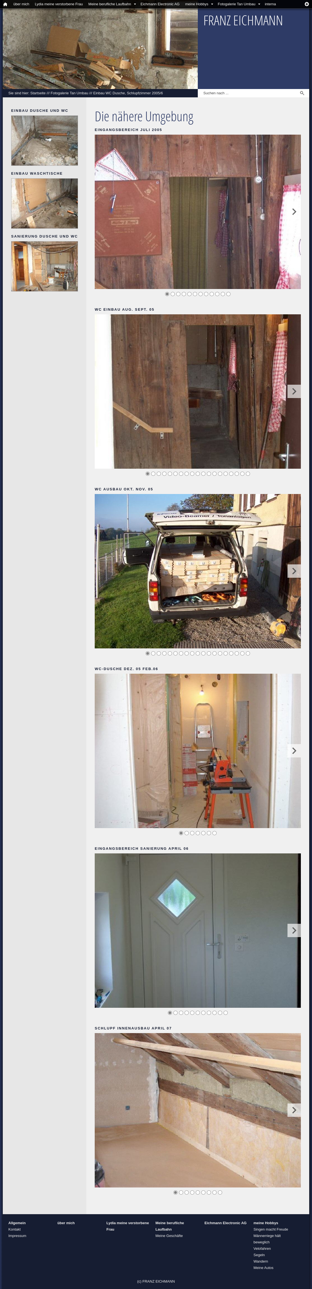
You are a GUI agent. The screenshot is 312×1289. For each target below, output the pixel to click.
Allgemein (17, 1223)
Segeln (259, 1255)
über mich (21, 4)
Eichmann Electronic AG (160, 4)
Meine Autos (264, 1268)
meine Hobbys (196, 4)
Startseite (38, 93)
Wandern (261, 1261)
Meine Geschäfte (169, 1236)
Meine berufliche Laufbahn (109, 4)
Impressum (17, 1236)
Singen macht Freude (271, 1229)
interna (270, 4)
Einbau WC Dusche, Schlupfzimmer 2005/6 (128, 93)
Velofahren (262, 1248)
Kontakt (14, 1229)
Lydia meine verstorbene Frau (59, 4)
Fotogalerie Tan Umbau (236, 4)
